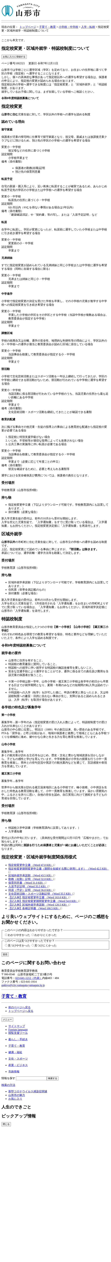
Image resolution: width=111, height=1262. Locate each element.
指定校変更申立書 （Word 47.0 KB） (31, 865)
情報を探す (8, 1078)
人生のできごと (16, 1107)
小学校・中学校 (68, 26)
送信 (5, 954)
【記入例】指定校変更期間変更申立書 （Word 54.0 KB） (44, 901)
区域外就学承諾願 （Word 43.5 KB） (31, 875)
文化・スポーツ (18, 1058)
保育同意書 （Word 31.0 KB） (27, 882)
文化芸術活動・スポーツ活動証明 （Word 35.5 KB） (41, 893)
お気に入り (15, 1098)
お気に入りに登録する (14, 56)
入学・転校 (88, 26)
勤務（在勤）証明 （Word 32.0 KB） (31, 879)
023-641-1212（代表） (28, 978)
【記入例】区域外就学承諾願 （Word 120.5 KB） (39, 904)
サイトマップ (16, 1026)
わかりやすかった (19, 935)
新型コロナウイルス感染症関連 (27, 1091)
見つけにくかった (45, 945)
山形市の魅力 (16, 1095)
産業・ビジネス (18, 1065)
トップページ (27, 26)
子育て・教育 (47, 26)
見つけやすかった (19, 945)
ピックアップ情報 (18, 1116)
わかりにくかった (45, 935)
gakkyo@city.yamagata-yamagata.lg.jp (23, 985)
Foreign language (18, 1029)
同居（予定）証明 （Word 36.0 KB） (31, 890)
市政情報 (13, 1071)
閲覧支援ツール (18, 1032)
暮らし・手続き (18, 1039)
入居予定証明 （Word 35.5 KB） (29, 886)
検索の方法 (8, 1084)
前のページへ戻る (19, 1007)
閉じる (6, 1124)
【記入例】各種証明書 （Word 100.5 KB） (35, 908)
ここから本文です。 (13, 40)
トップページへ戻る (20, 1010)
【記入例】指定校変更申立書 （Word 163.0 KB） (39, 897)
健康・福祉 (15, 1052)
